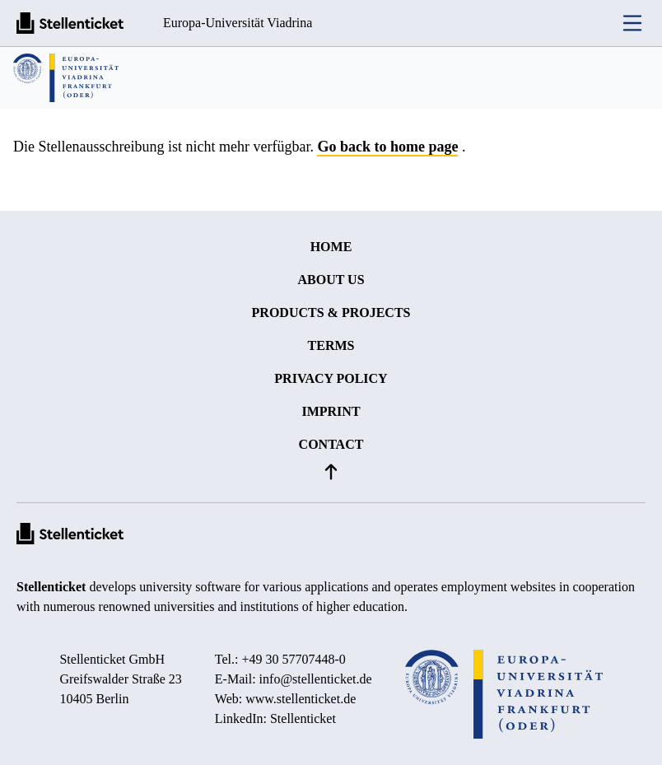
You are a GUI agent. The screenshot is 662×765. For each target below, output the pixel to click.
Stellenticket (51, 587)
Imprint (330, 411)
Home (331, 247)
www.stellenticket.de (300, 699)
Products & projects (331, 313)
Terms (331, 345)
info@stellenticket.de (315, 679)
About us (330, 280)
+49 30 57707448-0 (294, 659)
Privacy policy (330, 378)
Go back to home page (387, 146)
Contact (331, 444)
